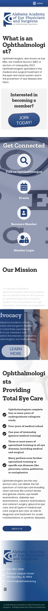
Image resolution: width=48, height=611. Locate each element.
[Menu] (37, 3)
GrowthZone (40, 607)
